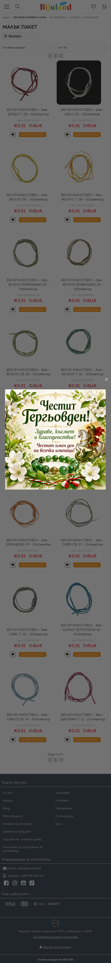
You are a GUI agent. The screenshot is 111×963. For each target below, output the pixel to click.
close (106, 425)
